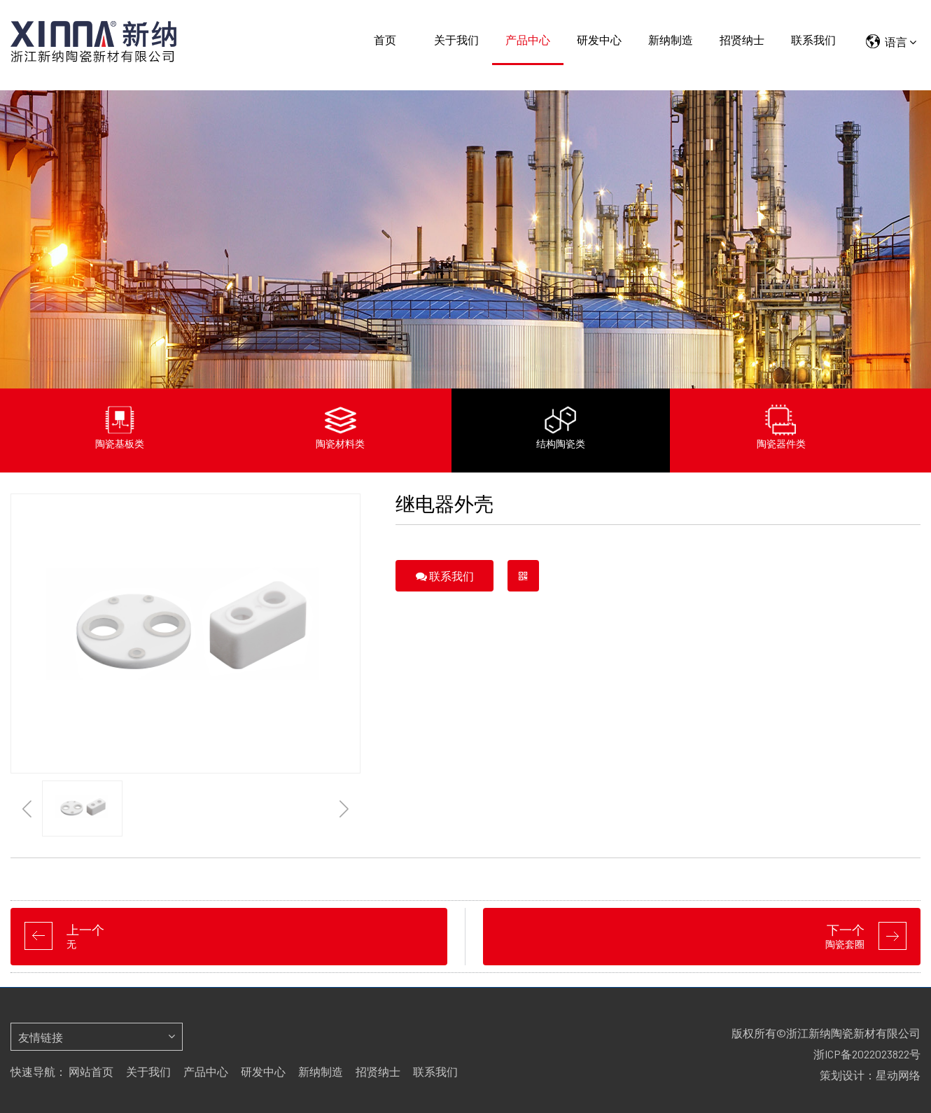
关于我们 (456, 39)
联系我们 (813, 39)
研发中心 (599, 39)
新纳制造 (670, 39)
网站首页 (91, 1071)
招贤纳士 (742, 39)
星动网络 (898, 1075)
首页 (385, 39)
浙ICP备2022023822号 (866, 1053)
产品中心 (527, 39)
